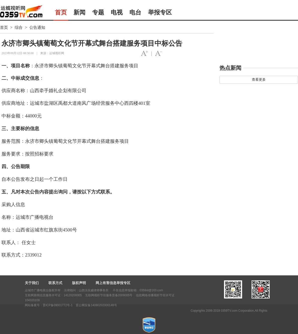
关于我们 (32, 283)
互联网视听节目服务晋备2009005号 (109, 295)
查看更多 (259, 79)
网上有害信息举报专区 (113, 283)
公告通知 (37, 27)
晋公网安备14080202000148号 (96, 305)
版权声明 (79, 283)
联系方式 (55, 283)
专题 (98, 12)
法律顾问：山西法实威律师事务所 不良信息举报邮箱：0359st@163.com (113, 290)
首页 (61, 12)
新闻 (79, 12)
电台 (135, 12)
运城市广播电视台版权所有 (43, 290)
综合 (19, 27)
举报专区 (160, 12)
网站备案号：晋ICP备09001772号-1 (49, 305)
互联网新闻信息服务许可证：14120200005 (53, 295)
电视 (117, 12)
